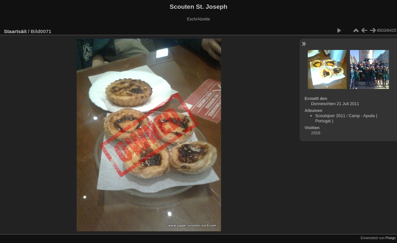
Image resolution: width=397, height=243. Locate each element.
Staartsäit (15, 31)
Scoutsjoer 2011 (330, 115)
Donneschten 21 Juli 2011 (335, 103)
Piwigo (391, 238)
